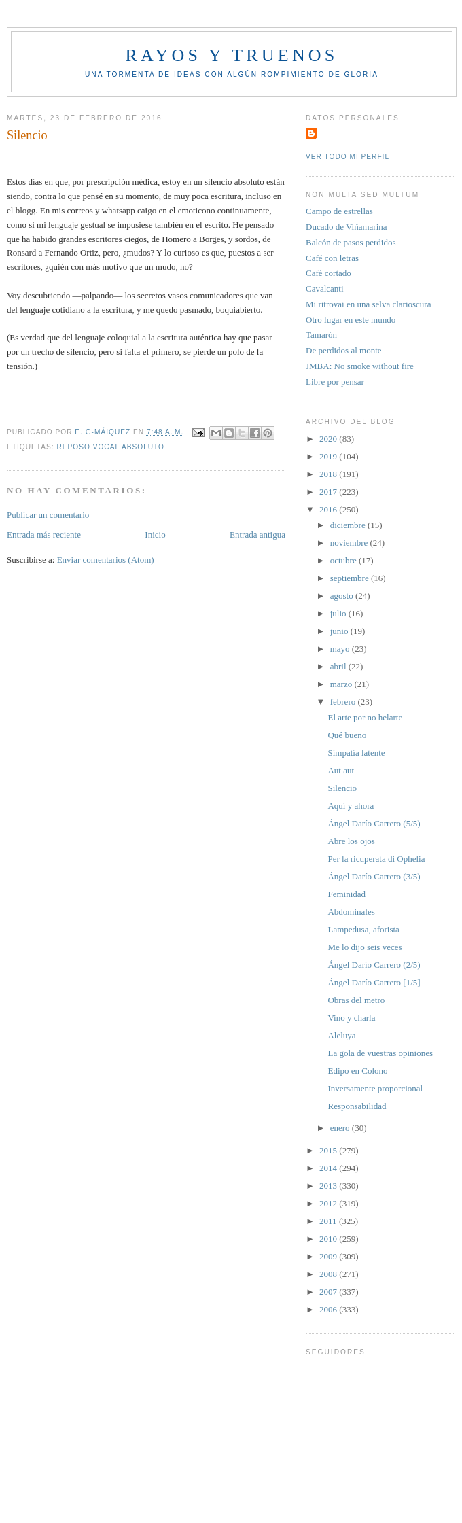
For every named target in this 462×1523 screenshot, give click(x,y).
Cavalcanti (325, 288)
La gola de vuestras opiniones (380, 1053)
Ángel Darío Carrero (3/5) (373, 876)
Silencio (342, 788)
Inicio (155, 534)
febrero (344, 702)
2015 (329, 1150)
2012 (329, 1203)
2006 (329, 1309)
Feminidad (346, 894)
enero (341, 1128)
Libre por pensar (335, 382)
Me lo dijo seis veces (364, 947)
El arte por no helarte (364, 717)
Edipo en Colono (357, 1071)
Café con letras (332, 258)
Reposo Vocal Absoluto (110, 447)
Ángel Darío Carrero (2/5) (373, 965)
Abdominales (350, 912)
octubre (344, 560)
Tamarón (321, 335)
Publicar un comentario (48, 515)
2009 (329, 1256)
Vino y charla (351, 1018)
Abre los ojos (350, 841)
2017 (329, 492)
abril (339, 666)
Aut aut (340, 770)
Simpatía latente (356, 753)
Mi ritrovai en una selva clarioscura (368, 304)
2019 (329, 456)
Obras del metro (356, 1000)
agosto (342, 596)
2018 (329, 474)
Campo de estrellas (339, 211)
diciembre (349, 525)
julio (339, 613)
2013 (329, 1185)
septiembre (350, 578)
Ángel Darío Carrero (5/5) (373, 823)
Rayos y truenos (231, 55)
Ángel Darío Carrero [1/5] (373, 982)
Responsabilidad (356, 1106)
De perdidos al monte (344, 350)
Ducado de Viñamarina (346, 227)
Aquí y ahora (350, 806)
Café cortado (328, 273)
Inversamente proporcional (375, 1088)
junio (340, 631)
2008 (329, 1274)
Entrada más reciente (44, 534)
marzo (342, 684)
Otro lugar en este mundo (350, 320)
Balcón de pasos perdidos (351, 242)
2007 (329, 1291)
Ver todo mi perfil (347, 156)
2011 (329, 1221)
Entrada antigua (257, 534)
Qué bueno (346, 735)
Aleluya (341, 1035)
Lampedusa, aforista (363, 929)
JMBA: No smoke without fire (360, 366)
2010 (329, 1238)
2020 (329, 439)
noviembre (350, 543)
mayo (341, 649)
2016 (329, 509)
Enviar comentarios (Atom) (105, 560)
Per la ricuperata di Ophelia (376, 859)
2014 (329, 1168)
